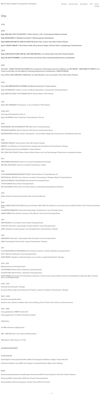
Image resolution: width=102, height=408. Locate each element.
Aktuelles (64, 4)
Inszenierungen (73, 4)
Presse (96, 4)
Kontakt (97, 6)
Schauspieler (84, 4)
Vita (91, 4)
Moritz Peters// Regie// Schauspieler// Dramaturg (18, 3)
